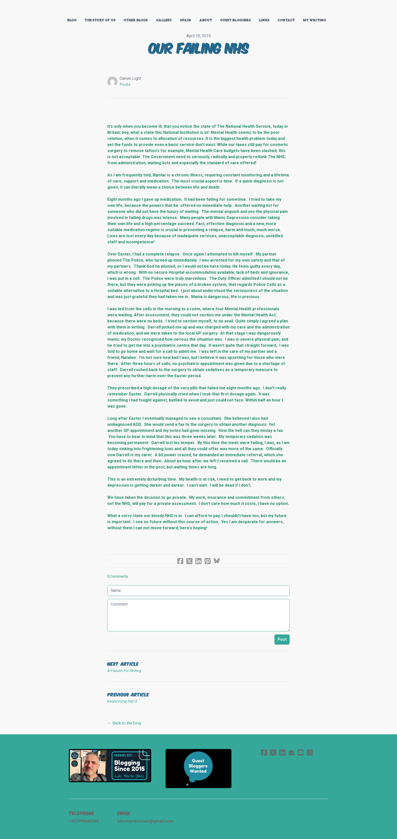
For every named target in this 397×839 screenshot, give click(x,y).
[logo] (198, 8)
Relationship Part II (122, 701)
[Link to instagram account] (310, 752)
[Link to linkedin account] (282, 752)
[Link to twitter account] (273, 752)
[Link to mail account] (291, 752)
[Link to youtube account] (300, 752)
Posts (125, 84)
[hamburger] (47, 8)
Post (282, 639)
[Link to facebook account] (264, 752)
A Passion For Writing (124, 671)
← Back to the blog (124, 723)
